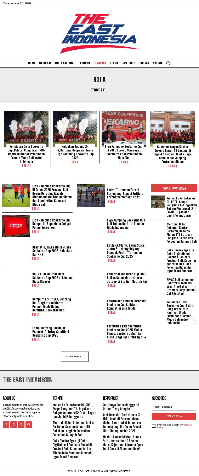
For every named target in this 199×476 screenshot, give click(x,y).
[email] (174, 407)
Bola (26, 165)
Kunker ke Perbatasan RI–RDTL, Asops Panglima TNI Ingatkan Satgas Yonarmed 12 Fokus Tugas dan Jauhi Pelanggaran (182, 206)
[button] (168, 63)
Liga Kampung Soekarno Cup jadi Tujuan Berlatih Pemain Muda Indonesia (126, 223)
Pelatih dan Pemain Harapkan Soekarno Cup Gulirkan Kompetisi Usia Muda (126, 304)
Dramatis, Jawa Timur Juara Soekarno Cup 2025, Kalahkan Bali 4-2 (52, 250)
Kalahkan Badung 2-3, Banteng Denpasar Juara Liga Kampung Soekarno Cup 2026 (75, 152)
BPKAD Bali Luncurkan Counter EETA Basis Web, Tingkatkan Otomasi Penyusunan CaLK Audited (181, 286)
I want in (174, 416)
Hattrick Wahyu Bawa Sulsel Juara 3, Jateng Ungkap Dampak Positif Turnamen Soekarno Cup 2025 (126, 250)
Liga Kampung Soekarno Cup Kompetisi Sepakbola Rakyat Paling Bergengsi (51, 223)
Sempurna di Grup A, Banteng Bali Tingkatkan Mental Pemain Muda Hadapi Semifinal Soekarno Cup (51, 304)
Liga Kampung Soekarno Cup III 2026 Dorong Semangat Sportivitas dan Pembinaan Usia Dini (123, 152)
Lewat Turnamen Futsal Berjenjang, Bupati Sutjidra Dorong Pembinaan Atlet (125, 193)
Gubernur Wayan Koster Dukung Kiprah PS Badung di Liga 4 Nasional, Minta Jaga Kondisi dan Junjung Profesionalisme (173, 154)
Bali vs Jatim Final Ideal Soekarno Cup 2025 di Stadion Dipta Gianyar (52, 277)
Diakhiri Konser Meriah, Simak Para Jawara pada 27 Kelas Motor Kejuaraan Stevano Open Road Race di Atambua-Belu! (122, 443)
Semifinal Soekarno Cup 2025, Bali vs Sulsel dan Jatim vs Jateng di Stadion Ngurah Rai (127, 277)
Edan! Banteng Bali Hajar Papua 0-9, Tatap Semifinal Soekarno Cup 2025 (50, 331)
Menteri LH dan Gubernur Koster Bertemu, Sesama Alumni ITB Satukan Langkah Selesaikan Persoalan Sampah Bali (182, 232)
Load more (74, 356)
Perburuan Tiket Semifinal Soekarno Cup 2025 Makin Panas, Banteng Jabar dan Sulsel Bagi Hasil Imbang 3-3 (126, 331)
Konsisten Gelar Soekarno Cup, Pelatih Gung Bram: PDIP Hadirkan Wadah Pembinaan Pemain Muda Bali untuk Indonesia (26, 154)
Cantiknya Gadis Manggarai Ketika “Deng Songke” (120, 407)
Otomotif (97, 90)
